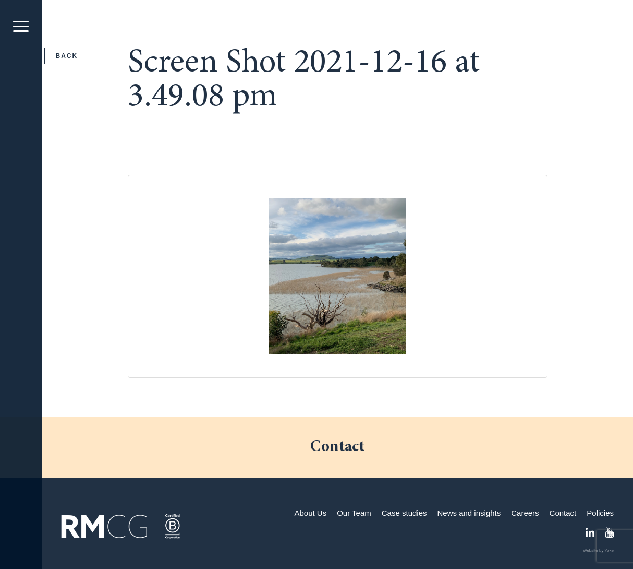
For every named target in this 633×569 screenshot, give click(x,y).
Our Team (354, 512)
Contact (563, 512)
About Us (310, 512)
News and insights (469, 512)
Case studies (404, 512)
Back (67, 56)
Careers (525, 512)
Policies (600, 512)
